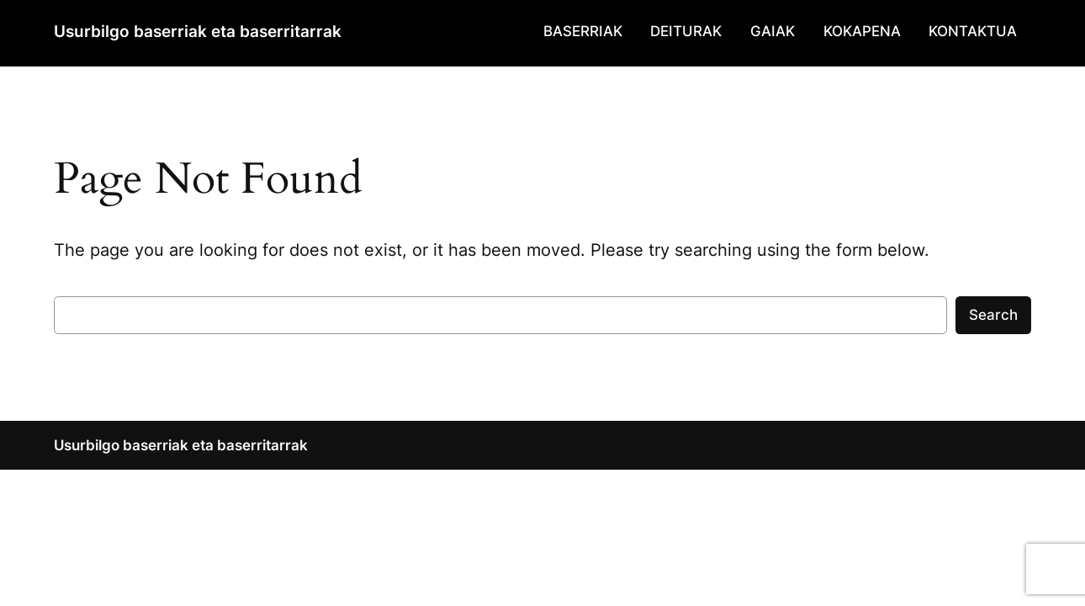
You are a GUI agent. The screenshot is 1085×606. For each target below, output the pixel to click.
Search (993, 314)
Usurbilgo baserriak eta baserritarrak (197, 31)
